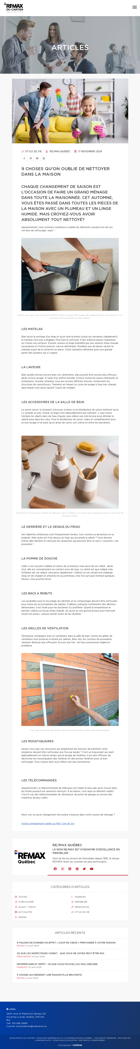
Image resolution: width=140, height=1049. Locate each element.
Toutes (21, 897)
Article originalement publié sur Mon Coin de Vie (47, 824)
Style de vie (31, 151)
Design (20, 917)
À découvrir (24, 902)
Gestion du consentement (92, 1040)
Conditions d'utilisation (65, 1040)
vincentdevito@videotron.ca (31, 1026)
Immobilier (79, 902)
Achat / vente (25, 907)
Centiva (77, 1045)
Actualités (23, 912)
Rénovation (80, 907)
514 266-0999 (19, 1023)
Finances (78, 897)
